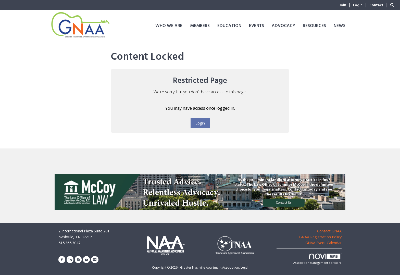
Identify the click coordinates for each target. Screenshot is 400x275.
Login (200, 123)
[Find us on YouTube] (86, 259)
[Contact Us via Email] (94, 259)
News (339, 25)
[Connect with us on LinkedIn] (70, 259)
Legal (244, 267)
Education (229, 25)
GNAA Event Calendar (323, 242)
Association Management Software (317, 259)
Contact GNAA (329, 231)
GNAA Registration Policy (320, 236)
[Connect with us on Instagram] (78, 259)
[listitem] (345, 5)
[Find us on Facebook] (61, 259)
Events (256, 25)
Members (200, 25)
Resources (314, 25)
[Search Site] (393, 5)
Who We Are (168, 25)
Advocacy (283, 25)
